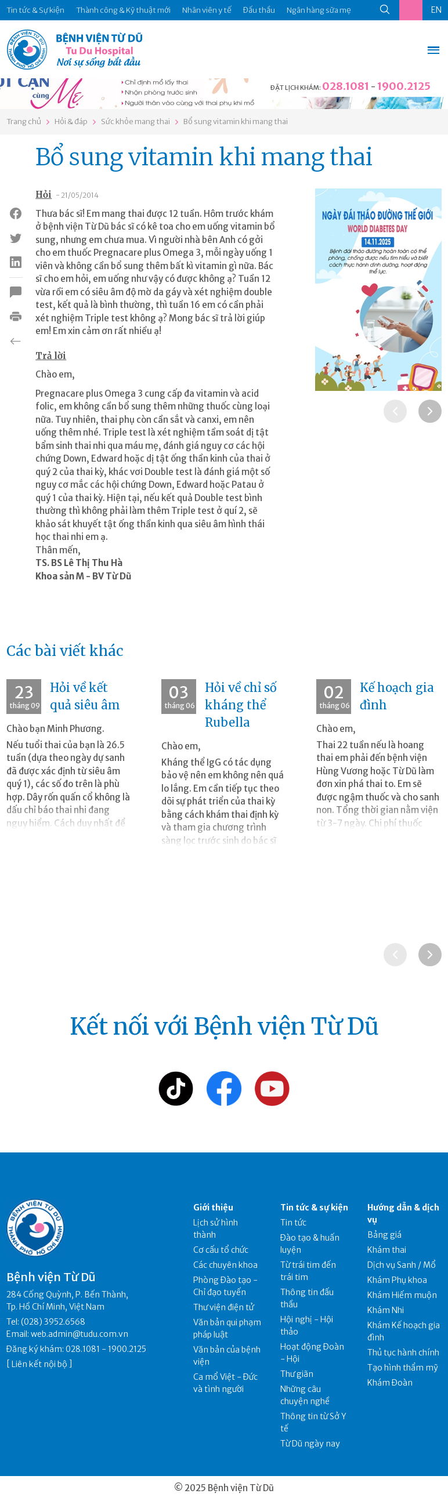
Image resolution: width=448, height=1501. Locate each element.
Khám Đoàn (390, 1382)
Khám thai (386, 1250)
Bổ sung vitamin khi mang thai (235, 121)
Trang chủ (23, 121)
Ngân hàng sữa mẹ (319, 10)
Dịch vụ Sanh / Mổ (401, 1265)
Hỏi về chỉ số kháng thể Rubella (241, 705)
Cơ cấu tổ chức (220, 1250)
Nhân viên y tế (207, 10)
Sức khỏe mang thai (135, 121)
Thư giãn (296, 1374)
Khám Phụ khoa (397, 1280)
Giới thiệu (213, 1207)
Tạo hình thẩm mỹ (402, 1367)
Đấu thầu (259, 10)
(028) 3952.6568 (53, 1322)
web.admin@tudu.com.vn (79, 1334)
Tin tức (293, 1222)
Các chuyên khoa (225, 1265)
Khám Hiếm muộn (402, 1295)
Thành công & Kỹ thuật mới (123, 10)
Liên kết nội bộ (39, 1364)
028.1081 (345, 86)
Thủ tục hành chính (403, 1352)
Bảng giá (384, 1235)
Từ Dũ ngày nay (310, 1443)
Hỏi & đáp (71, 121)
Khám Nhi (385, 1310)
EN (436, 10)
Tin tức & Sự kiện (35, 10)
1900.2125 (404, 86)
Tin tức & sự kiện (314, 1207)
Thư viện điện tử (223, 1307)
